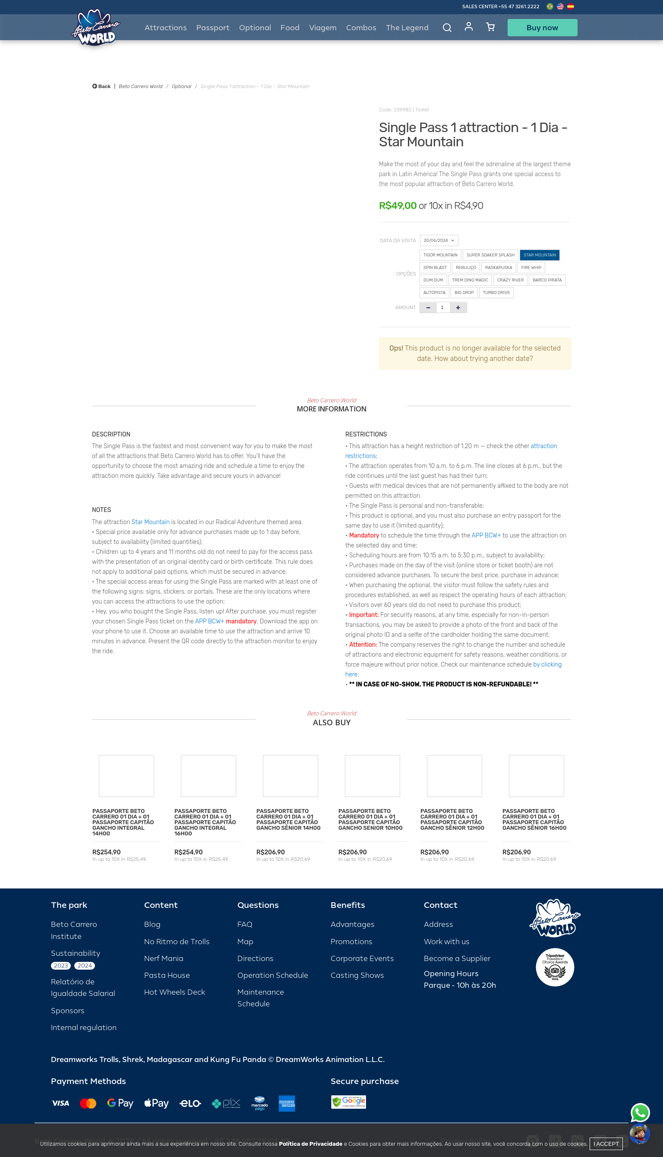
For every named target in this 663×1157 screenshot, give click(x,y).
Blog (152, 924)
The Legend (407, 28)
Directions (255, 959)
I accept (606, 1144)
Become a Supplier (457, 959)
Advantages (353, 924)
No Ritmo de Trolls (177, 942)
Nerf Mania (163, 959)
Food (290, 28)
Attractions (166, 28)
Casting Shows (357, 975)
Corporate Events (362, 959)
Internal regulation (84, 1028)
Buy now (542, 27)
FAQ (245, 924)
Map (245, 942)
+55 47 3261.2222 (519, 6)
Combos (361, 28)
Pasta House (167, 975)
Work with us (447, 942)
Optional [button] (255, 28)
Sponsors (68, 1011)
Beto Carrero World (140, 86)
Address (438, 924)
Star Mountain (151, 522)
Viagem (323, 28)
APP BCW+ (209, 621)
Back (101, 86)
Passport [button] (213, 28)
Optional (181, 86)
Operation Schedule (272, 975)
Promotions (352, 942)
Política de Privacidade (310, 1144)
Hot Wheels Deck (174, 992)
